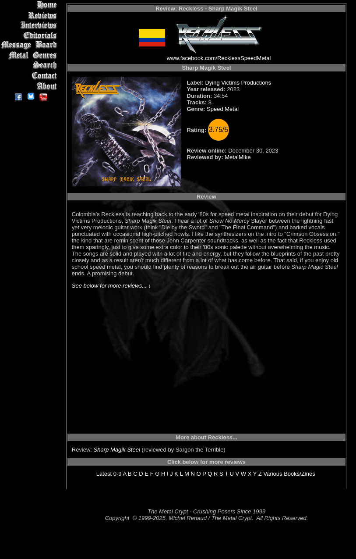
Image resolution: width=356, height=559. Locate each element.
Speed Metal (223, 109)
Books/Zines (299, 473)
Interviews (30, 25)
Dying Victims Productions (238, 82)
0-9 (117, 473)
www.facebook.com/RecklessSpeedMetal (219, 58)
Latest (104, 473)
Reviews (30, 15)
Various (272, 473)
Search (30, 66)
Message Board (30, 45)
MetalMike (237, 157)
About (30, 86)
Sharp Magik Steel (117, 449)
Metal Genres (30, 55)
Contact (30, 76)
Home (30, 5)
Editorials (30, 35)
